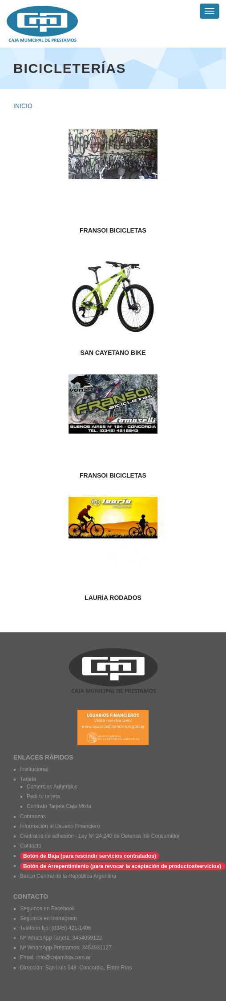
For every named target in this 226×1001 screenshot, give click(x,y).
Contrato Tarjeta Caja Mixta (59, 806)
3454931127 (97, 948)
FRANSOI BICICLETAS (113, 230)
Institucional (34, 769)
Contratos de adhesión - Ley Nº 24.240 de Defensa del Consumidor (100, 836)
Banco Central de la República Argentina (68, 876)
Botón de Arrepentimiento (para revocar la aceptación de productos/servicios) (122, 866)
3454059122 (87, 938)
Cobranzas (33, 816)
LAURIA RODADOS (113, 598)
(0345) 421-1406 (71, 928)
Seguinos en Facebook (47, 908)
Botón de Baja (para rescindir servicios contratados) (89, 856)
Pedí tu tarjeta (43, 796)
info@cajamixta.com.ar (63, 957)
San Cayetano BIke (112, 353)
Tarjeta (28, 779)
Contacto (30, 846)
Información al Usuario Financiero (60, 826)
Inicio (22, 105)
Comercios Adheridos (52, 787)
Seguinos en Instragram (49, 918)
